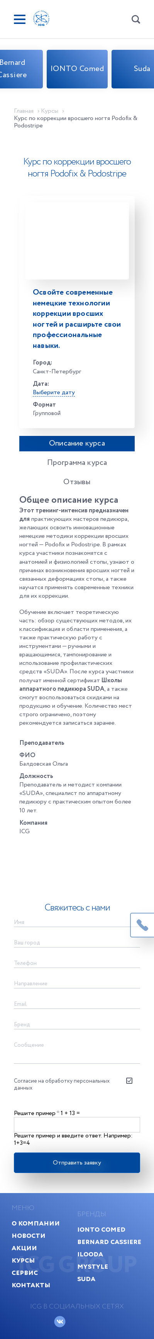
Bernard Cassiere (109, 1241)
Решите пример (36, 1113)
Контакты (31, 1285)
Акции (24, 1248)
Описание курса (77, 443)
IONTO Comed (77, 69)
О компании (36, 1223)
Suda (86, 1279)
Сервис (25, 1272)
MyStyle (92, 1266)
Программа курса (77, 462)
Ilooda (90, 1254)
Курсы (23, 1260)
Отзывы (76, 482)
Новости (29, 1235)
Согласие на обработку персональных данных (62, 1084)
